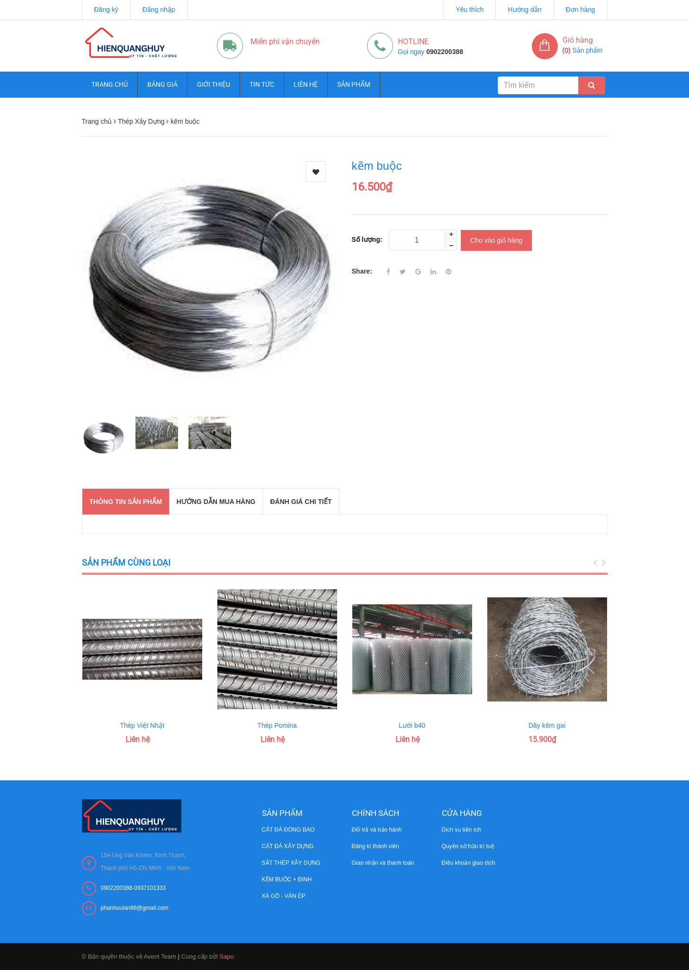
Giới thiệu (213, 84)
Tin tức (262, 84)
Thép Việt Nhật (142, 725)
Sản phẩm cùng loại (126, 562)
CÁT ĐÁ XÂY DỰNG (288, 846)
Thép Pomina (276, 725)
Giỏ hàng (578, 40)
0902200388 (444, 51)
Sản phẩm (353, 84)
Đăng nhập (159, 9)
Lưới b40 (412, 725)
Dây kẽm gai (546, 725)
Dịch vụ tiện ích (461, 829)
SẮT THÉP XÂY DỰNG (291, 863)
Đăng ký (106, 9)
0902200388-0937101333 (133, 888)
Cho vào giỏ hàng (496, 239)
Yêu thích (469, 9)
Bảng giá (162, 84)
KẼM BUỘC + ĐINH (287, 879)
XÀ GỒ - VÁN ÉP (283, 896)
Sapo (226, 956)
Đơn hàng (580, 9)
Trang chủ (109, 84)
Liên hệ (306, 84)
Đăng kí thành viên (375, 846)
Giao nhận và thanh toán (383, 863)
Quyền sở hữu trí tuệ (468, 846)
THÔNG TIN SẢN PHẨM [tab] (125, 501)
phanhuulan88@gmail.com (135, 908)
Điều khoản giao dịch (468, 863)
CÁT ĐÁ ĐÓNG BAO (288, 829)
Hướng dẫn (524, 9)
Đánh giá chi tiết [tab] (300, 501)
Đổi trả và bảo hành (377, 829)
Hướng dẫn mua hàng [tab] (216, 501)
